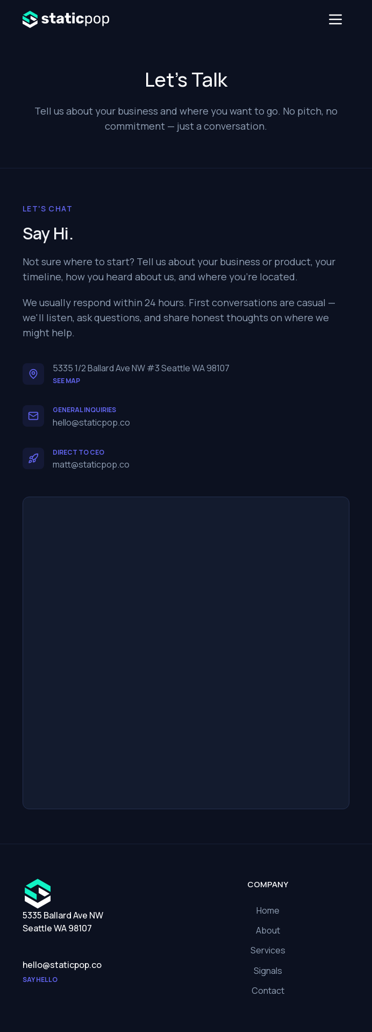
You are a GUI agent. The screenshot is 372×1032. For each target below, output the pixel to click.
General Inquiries (84, 409)
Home (268, 910)
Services (268, 950)
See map (66, 380)
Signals (268, 971)
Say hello (40, 979)
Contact (268, 990)
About (268, 930)
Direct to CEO (78, 452)
